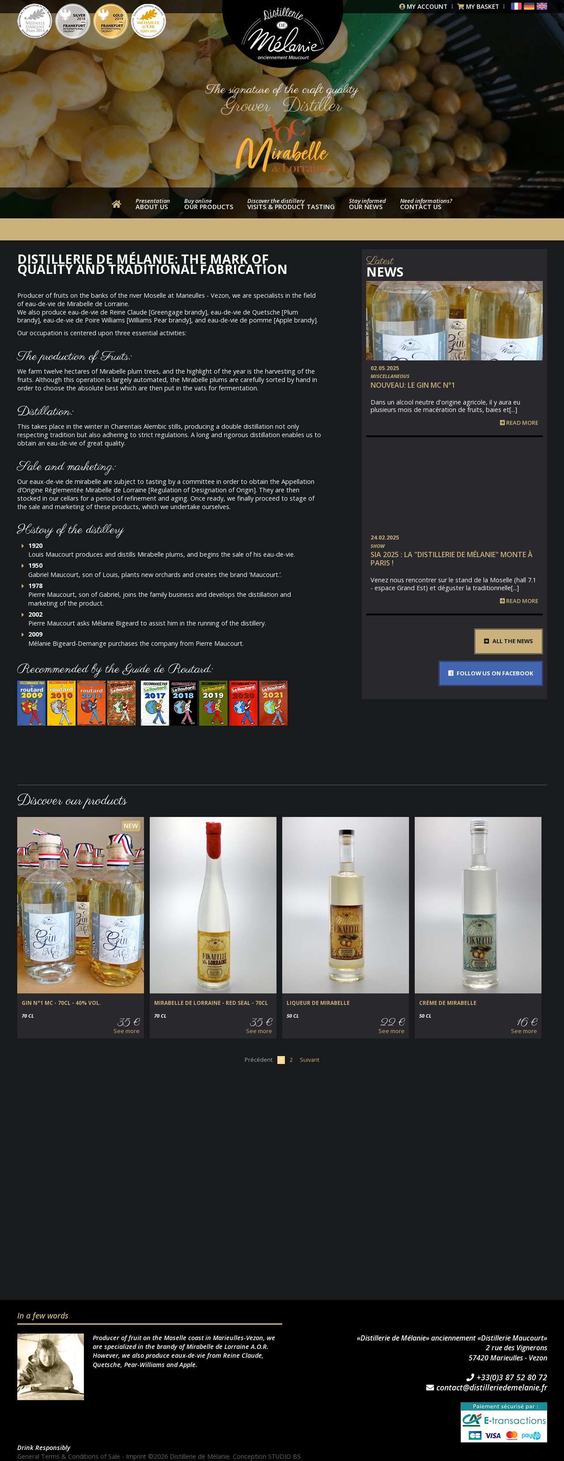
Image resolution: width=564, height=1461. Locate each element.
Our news (367, 204)
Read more (519, 423)
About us (153, 204)
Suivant (309, 1060)
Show (378, 546)
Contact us (426, 204)
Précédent (259, 1060)
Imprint (137, 1456)
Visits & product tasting (291, 204)
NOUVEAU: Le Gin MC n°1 (413, 385)
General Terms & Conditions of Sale (69, 1456)
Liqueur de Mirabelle (316, 1003)
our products (208, 204)
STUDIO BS (287, 1456)
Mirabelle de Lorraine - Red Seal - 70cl (207, 1003)
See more (127, 1031)
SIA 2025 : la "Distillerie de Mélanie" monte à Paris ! (452, 559)
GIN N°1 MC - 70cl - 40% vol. (58, 1003)
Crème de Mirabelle (446, 1003)
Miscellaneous (390, 376)
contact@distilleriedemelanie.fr (486, 1387)
